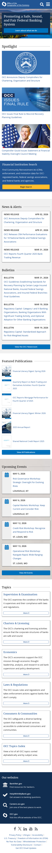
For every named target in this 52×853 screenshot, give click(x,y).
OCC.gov (14, 814)
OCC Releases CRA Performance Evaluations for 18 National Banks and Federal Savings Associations (25, 238)
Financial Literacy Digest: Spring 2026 (29, 371)
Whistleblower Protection (34, 841)
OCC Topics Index (14, 746)
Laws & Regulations (15, 684)
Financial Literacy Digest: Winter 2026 (29, 413)
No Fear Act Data (13, 841)
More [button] (15, 613)
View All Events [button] (17, 573)
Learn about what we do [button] (26, 30)
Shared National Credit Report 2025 (28, 441)
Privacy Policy (15, 835)
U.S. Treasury (10, 838)
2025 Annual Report (21, 427)
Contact (37, 845)
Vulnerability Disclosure (21, 845)
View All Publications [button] (18, 452)
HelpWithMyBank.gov (20, 793)
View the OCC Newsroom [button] (19, 346)
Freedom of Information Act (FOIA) (33, 838)
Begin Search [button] (26, 187)
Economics (10, 652)
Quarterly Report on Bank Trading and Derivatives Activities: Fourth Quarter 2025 (30, 385)
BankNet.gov (16, 783)
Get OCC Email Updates (26, 848)
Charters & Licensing (16, 623)
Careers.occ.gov (17, 804)
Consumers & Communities (20, 713)
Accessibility (37, 835)
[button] (42, 4)
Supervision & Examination (20, 594)
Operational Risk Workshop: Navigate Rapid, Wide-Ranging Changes (28, 555)
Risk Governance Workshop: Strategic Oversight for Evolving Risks (28, 482)
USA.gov (26, 835)
